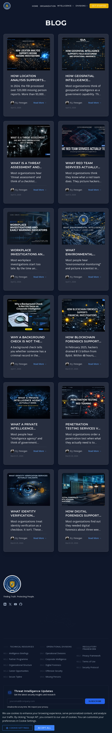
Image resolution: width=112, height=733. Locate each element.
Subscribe (95, 701)
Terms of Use (86, 661)
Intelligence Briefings (16, 653)
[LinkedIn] (5, 604)
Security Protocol (88, 667)
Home (35, 6)
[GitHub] (20, 604)
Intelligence (65, 6)
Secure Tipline (13, 676)
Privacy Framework (88, 655)
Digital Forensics (50, 665)
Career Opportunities (16, 670)
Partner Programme (16, 659)
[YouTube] (15, 604)
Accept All (44, 727)
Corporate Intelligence (53, 659)
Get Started (99, 6)
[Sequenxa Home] (7, 5)
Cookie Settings (17, 727)
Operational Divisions (53, 653)
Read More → (40, 102)
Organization (48, 6)
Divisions (82, 6)
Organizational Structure (18, 665)
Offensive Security (51, 670)
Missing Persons (50, 676)
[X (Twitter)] (10, 604)
